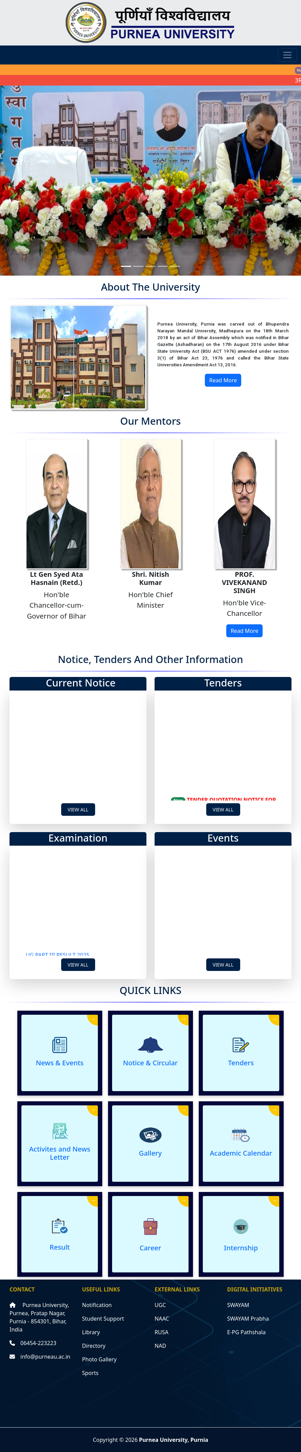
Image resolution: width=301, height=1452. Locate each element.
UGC (160, 1305)
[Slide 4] (163, 266)
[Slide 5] (175, 266)
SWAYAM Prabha (248, 1318)
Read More (223, 380)
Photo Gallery (99, 1359)
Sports (90, 1373)
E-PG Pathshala (246, 1332)
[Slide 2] (138, 266)
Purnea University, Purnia (173, 1440)
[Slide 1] (126, 266)
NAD (160, 1345)
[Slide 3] (150, 266)
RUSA (162, 1332)
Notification (97, 1305)
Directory (94, 1345)
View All (78, 809)
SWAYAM (238, 1305)
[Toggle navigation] (287, 55)
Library (91, 1332)
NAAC (162, 1318)
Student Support (103, 1318)
